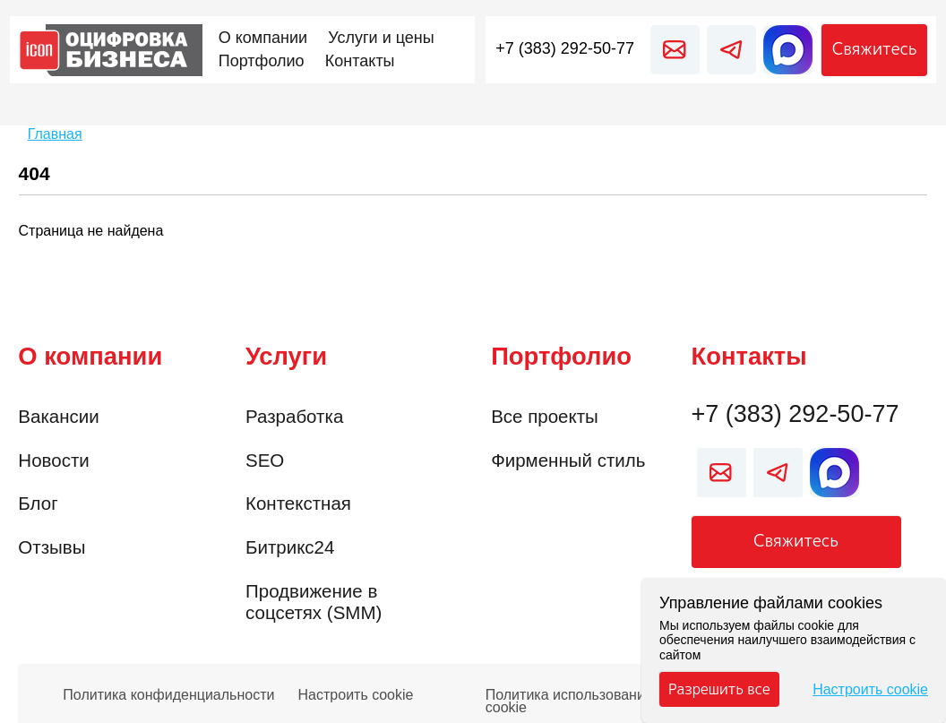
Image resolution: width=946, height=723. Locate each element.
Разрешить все (719, 689)
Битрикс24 (289, 547)
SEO (264, 460)
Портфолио (561, 356)
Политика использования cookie (569, 696)
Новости (53, 460)
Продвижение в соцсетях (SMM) (313, 602)
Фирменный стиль (568, 460)
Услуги (286, 356)
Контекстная (298, 503)
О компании (90, 356)
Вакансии (58, 416)
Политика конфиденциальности (168, 695)
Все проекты (544, 416)
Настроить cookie (356, 695)
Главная (55, 134)
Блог (37, 503)
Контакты (749, 356)
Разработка (294, 416)
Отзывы (51, 547)
